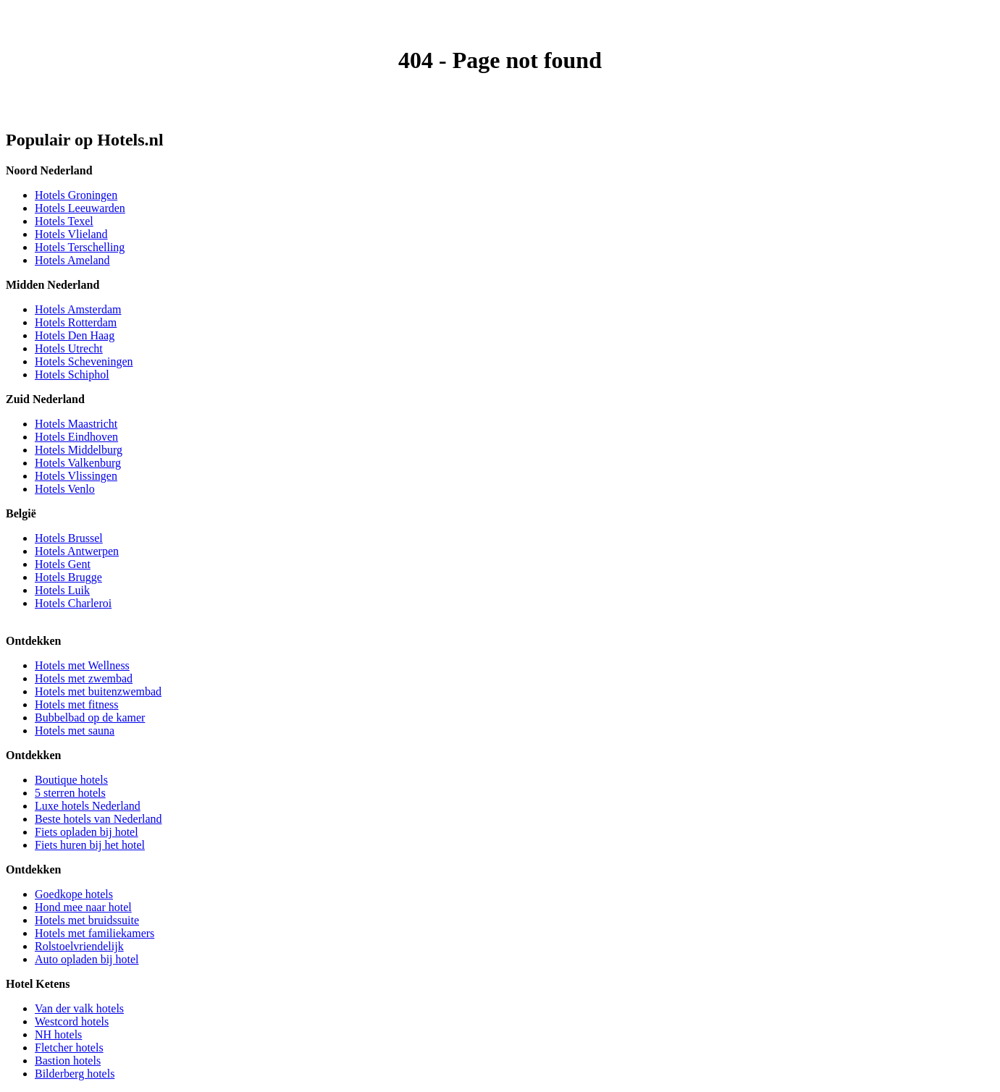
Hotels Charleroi (73, 603)
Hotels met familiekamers (94, 933)
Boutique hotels (71, 780)
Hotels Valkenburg (78, 463)
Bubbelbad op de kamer (90, 717)
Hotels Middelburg (78, 450)
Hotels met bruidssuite (87, 920)
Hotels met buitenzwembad (98, 691)
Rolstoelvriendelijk (79, 946)
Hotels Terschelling (80, 247)
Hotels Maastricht (76, 424)
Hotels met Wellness (82, 665)
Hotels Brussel (69, 538)
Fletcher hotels (69, 1047)
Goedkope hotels (74, 894)
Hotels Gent (63, 564)
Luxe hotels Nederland (87, 806)
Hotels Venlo (65, 489)
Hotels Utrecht (69, 348)
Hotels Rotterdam (76, 322)
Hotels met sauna (74, 730)
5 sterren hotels (70, 793)
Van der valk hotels (79, 1008)
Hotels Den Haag (74, 335)
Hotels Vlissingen (76, 476)
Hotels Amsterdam (78, 309)
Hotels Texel (64, 221)
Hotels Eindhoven (76, 437)
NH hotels (58, 1034)
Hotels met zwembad (84, 678)
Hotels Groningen (76, 195)
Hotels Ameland (72, 260)
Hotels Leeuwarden (80, 208)
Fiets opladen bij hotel (86, 832)
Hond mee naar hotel (83, 907)
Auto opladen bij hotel (87, 959)
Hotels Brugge (68, 577)
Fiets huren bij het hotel (90, 845)
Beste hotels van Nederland (98, 819)
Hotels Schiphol (72, 374)
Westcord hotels (72, 1021)
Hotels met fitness (77, 704)
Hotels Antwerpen (77, 551)
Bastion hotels (68, 1060)
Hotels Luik (62, 590)
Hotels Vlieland (71, 234)
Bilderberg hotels (74, 1073)
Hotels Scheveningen (84, 361)
